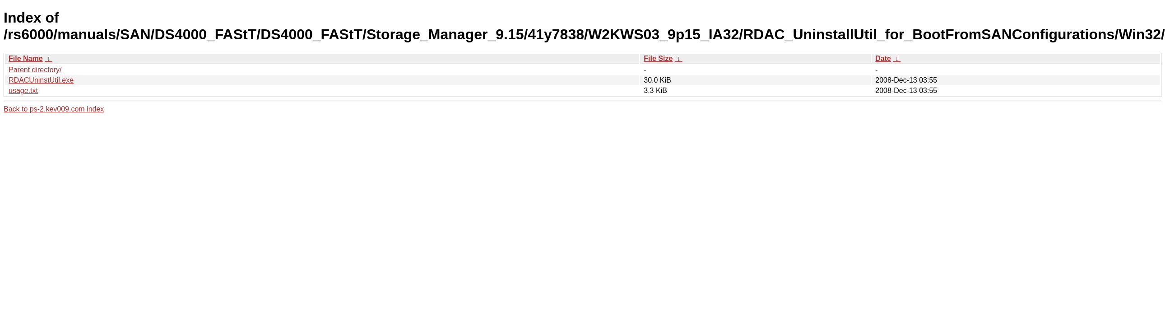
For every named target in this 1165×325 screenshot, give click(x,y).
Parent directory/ (35, 70)
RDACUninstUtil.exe (41, 80)
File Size (658, 58)
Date (883, 58)
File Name (26, 58)
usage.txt (23, 90)
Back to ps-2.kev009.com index (54, 109)
